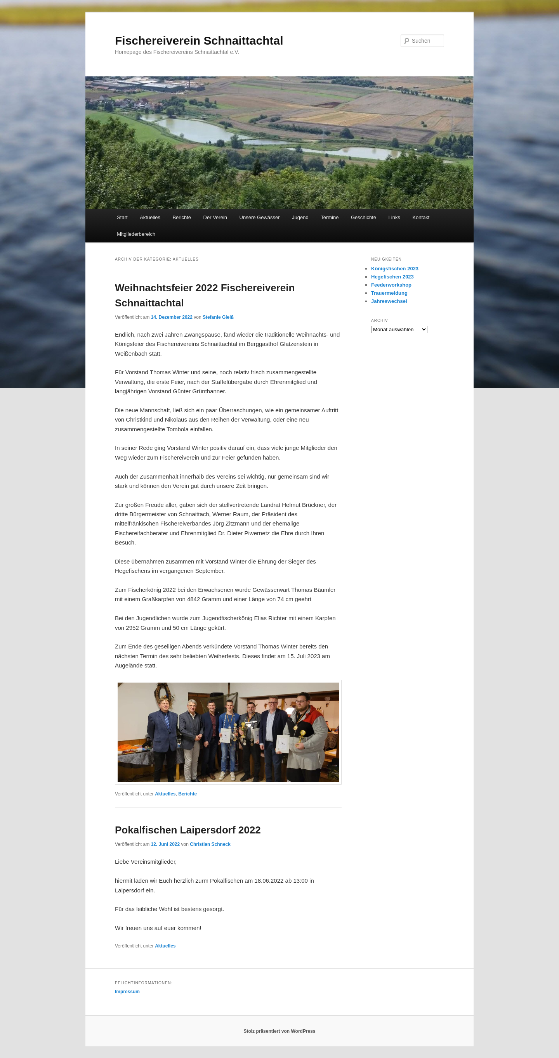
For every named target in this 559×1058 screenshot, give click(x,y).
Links (394, 217)
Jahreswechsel (389, 301)
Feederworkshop (391, 285)
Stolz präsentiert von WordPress (279, 1031)
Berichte (181, 217)
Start (122, 217)
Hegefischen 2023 (392, 277)
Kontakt (420, 217)
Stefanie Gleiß (218, 317)
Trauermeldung (389, 293)
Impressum (127, 991)
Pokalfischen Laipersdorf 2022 (188, 830)
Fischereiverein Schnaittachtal (199, 40)
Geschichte (363, 217)
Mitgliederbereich (136, 234)
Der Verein (215, 217)
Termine (330, 217)
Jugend (300, 217)
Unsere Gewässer (260, 217)
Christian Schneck (210, 844)
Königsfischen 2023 (394, 268)
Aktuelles (150, 217)
